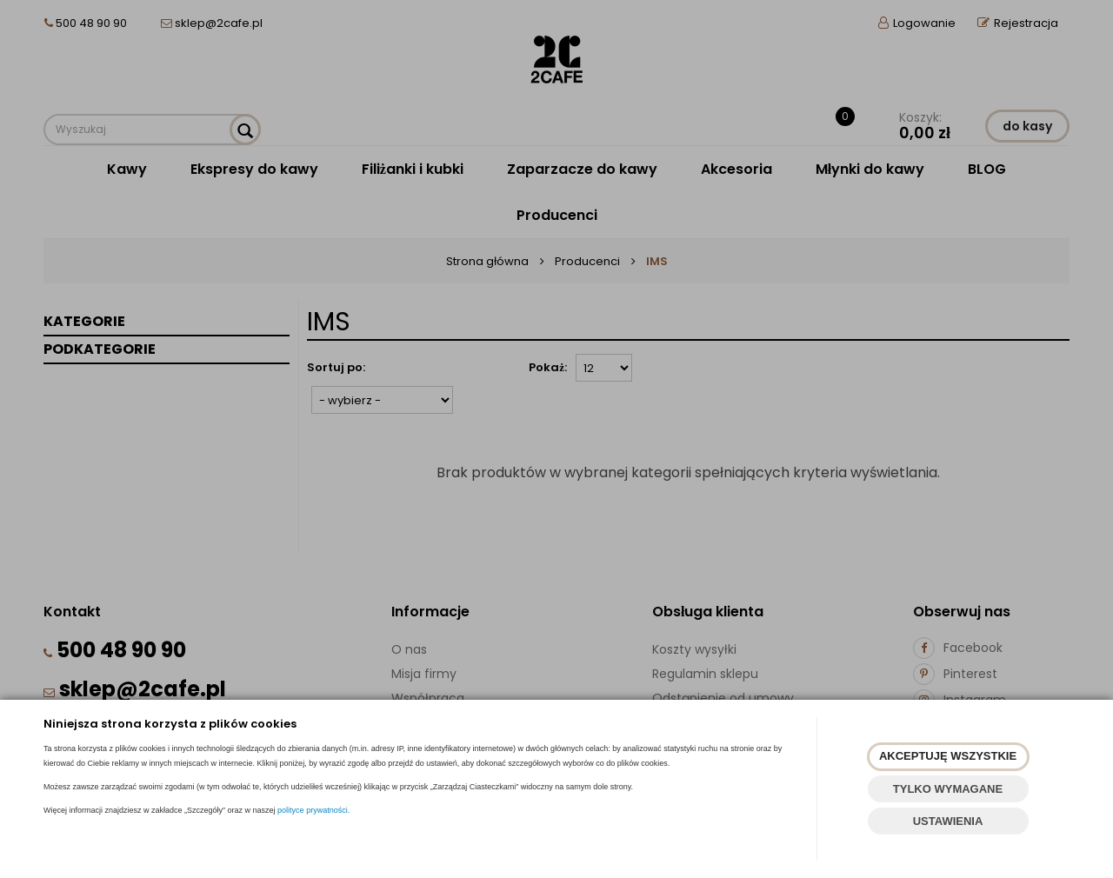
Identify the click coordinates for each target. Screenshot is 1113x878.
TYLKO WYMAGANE (948, 788)
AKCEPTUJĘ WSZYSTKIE (947, 755)
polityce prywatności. (313, 810)
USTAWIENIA (948, 821)
